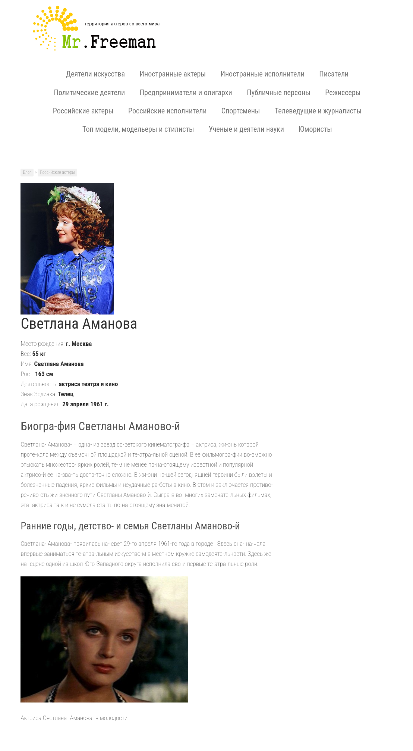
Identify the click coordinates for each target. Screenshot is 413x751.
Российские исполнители (167, 110)
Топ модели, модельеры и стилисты (138, 129)
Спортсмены (240, 110)
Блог (27, 172)
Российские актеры (83, 110)
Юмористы (315, 129)
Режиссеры (342, 92)
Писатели (334, 73)
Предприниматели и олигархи (186, 92)
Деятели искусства (95, 73)
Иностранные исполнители (263, 73)
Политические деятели (89, 92)
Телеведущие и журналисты (318, 110)
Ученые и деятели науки (246, 129)
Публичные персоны (278, 92)
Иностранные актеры (173, 73)
